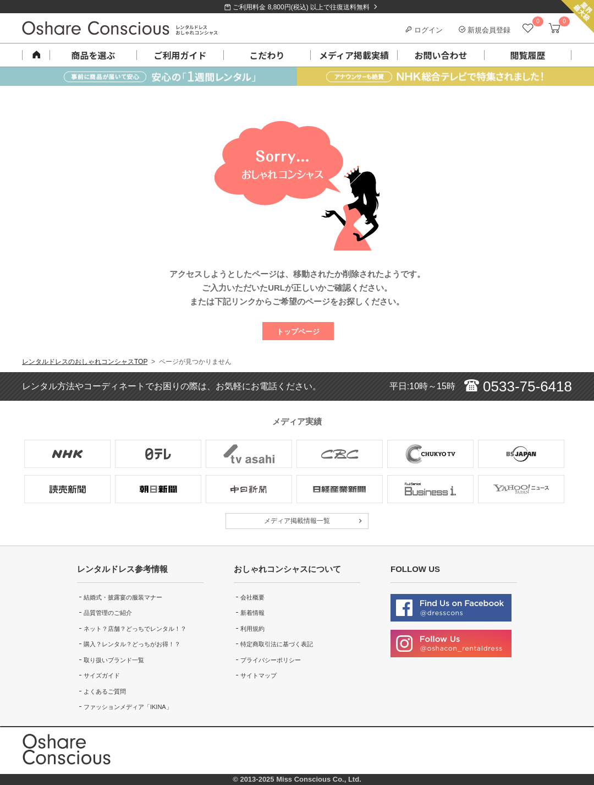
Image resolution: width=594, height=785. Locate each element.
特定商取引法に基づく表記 (276, 644)
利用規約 (252, 628)
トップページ (298, 332)
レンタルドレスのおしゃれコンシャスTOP (84, 362)
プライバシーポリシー (270, 660)
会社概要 (252, 597)
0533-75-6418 (518, 386)
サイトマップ (258, 675)
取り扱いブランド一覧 (114, 660)
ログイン (424, 30)
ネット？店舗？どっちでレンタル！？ (135, 628)
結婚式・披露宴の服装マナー (123, 597)
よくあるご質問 (105, 691)
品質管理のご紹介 (108, 612)
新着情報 (252, 612)
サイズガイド (102, 675)
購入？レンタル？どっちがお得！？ (132, 644)
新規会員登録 (484, 30)
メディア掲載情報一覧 (297, 521)
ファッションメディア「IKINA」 (128, 707)
